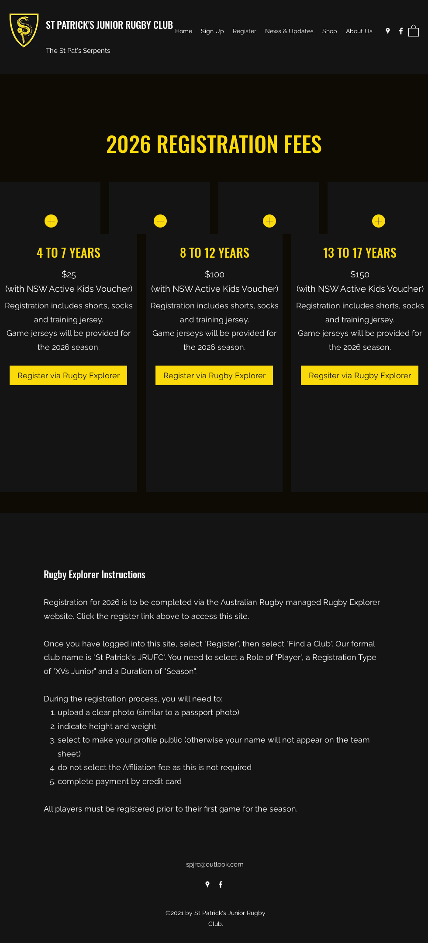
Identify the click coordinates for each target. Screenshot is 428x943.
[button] (413, 30)
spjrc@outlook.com (215, 864)
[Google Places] (387, 31)
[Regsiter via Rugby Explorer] (359, 375)
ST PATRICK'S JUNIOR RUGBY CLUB (109, 24)
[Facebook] (401, 31)
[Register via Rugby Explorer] (68, 375)
